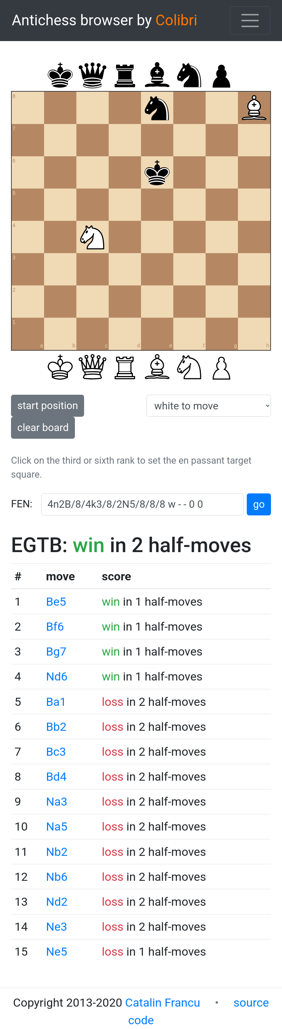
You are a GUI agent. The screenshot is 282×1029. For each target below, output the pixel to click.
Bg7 (56, 651)
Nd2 (57, 902)
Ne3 (56, 927)
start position (47, 405)
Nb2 (57, 852)
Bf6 (55, 627)
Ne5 (56, 952)
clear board (43, 428)
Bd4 (56, 777)
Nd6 (57, 676)
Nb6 (57, 877)
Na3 (56, 802)
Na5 (56, 826)
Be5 (56, 602)
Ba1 (56, 702)
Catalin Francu (162, 1003)
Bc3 (56, 752)
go (259, 504)
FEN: (21, 504)
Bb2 (56, 727)
